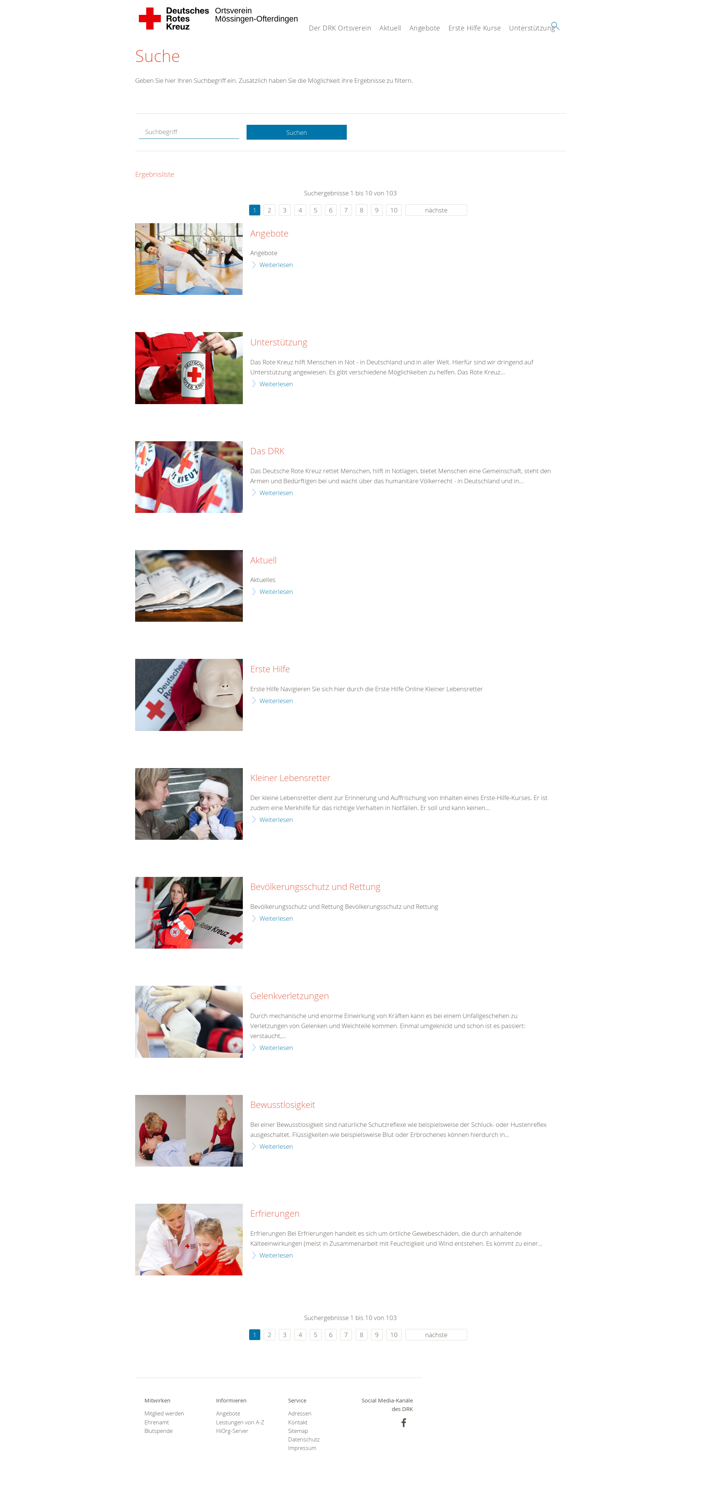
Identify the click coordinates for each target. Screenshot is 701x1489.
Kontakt (297, 1422)
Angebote (425, 27)
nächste (436, 210)
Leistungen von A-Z (240, 1422)
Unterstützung (532, 27)
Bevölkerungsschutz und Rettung (315, 887)
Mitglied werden (164, 1413)
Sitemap (298, 1430)
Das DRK (267, 451)
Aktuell (390, 27)
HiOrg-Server (232, 1430)
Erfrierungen (275, 1214)
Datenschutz (304, 1439)
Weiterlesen (276, 264)
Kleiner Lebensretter (290, 778)
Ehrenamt (156, 1422)
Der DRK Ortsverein (340, 27)
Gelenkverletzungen (289, 996)
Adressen (300, 1413)
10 (394, 210)
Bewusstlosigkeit (282, 1105)
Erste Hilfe (270, 669)
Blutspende (158, 1430)
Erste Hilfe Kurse (475, 27)
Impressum (302, 1447)
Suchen (296, 132)
